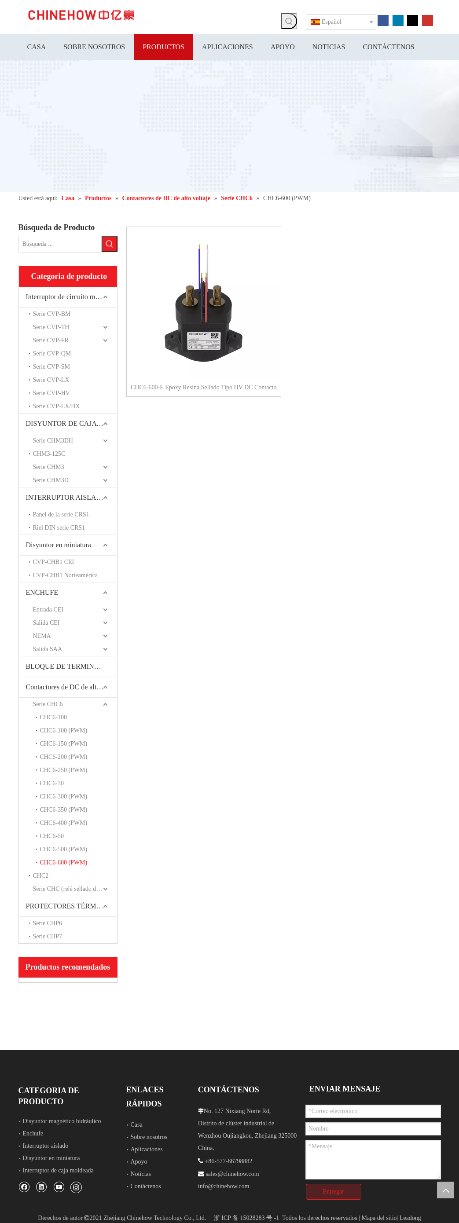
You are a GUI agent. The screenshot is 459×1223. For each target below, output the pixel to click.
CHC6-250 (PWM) (64, 770)
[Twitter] (412, 20)
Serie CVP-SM (51, 366)
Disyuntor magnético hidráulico (62, 1121)
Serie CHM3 (48, 467)
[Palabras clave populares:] (289, 21)
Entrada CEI (48, 609)
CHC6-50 (52, 836)
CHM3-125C (49, 453)
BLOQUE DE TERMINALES (69, 666)
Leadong (410, 1218)
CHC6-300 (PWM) (64, 796)
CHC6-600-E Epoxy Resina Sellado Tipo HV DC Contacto (203, 387)
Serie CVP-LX (51, 380)
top (445, 1190)
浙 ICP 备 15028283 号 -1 (246, 1218)
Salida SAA (47, 649)
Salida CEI (46, 622)
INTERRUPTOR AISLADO (66, 497)
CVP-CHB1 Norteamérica (65, 575)
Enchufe (33, 1133)
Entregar (333, 1191)
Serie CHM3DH (53, 440)
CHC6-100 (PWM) (64, 730)
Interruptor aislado (46, 1145)
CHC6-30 (52, 783)
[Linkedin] (398, 20)
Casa (137, 1124)
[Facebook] (383, 20)
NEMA (42, 636)
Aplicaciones (147, 1149)
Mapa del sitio (379, 1218)
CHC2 (41, 875)
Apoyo (139, 1161)
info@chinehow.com (224, 1186)
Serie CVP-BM (52, 314)
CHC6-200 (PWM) (64, 757)
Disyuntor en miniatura (58, 545)
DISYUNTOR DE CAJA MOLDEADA (71, 423)
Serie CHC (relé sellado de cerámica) (75, 889)
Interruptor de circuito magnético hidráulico (71, 296)
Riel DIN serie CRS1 (59, 527)
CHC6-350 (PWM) (64, 809)
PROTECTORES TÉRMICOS (69, 906)
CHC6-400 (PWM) (64, 823)
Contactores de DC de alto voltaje (71, 687)
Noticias (141, 1174)
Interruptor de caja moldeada (58, 1170)
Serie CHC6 (48, 704)
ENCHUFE (42, 592)
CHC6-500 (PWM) (64, 849)
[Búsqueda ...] (60, 244)
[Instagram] (76, 1187)
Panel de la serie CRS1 (61, 514)
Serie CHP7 (47, 936)
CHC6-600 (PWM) (64, 862)
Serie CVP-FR (51, 340)
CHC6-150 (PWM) (64, 743)
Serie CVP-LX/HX (56, 406)
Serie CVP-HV (51, 393)
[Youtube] (427, 20)
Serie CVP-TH (51, 327)
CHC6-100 (53, 717)
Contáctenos (146, 1186)
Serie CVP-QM (52, 353)
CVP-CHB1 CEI (53, 562)
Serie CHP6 (47, 923)
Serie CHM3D (51, 480)
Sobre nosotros (149, 1137)
